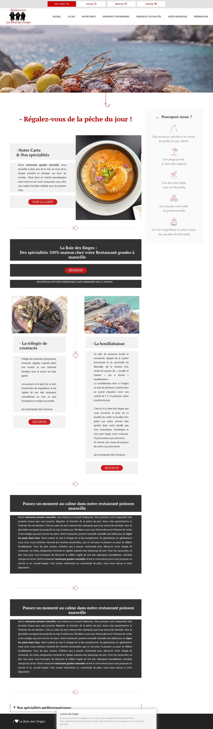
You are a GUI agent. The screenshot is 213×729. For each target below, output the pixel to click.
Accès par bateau (177, 16)
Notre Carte (89, 16)
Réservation (201, 16)
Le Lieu (71, 16)
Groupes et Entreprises (116, 16)
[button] (75, 707)
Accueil (57, 16)
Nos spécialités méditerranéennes (44, 707)
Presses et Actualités (148, 16)
